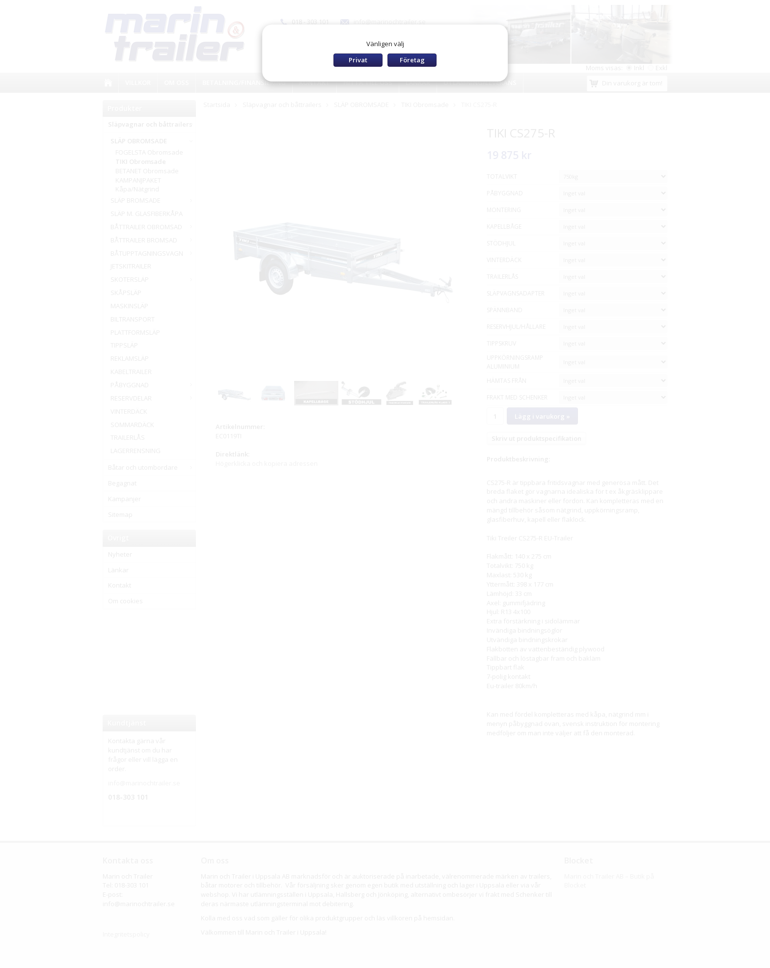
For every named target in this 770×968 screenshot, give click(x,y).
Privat (358, 59)
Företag (412, 59)
